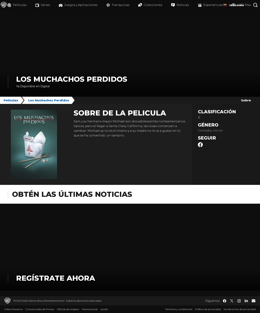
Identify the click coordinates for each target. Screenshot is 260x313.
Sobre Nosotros (13, 309)
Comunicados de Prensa (39, 309)
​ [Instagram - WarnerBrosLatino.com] (239, 301)
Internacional (90, 309)
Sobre (246, 100)
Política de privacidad (208, 309)
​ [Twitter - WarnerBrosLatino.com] (232, 301)
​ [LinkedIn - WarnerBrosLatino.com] (246, 300)
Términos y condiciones (178, 309)
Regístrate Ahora (55, 278)
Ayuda (104, 309)
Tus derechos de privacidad (240, 309)
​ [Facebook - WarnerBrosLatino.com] (224, 301)
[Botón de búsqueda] (255, 5)
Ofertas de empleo (68, 309)
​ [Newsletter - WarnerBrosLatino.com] (253, 301)
